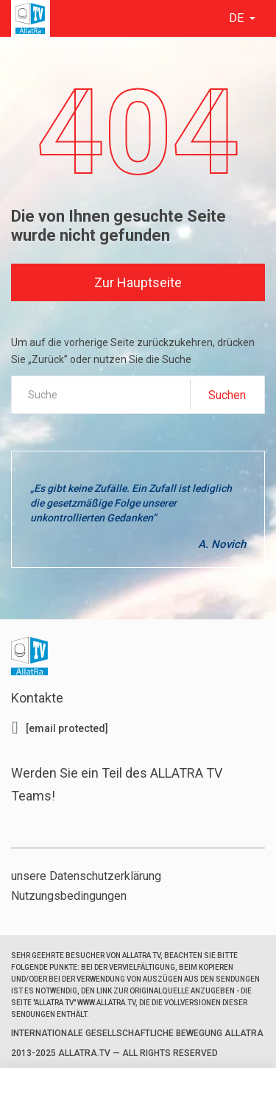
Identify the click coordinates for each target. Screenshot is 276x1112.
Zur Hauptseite (138, 282)
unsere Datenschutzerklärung (86, 876)
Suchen (227, 395)
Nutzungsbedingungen (69, 896)
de (238, 18)
